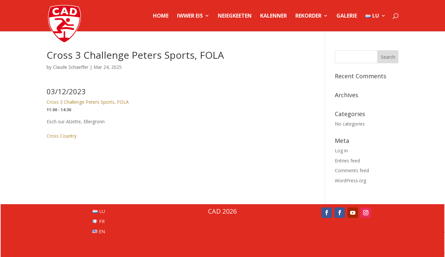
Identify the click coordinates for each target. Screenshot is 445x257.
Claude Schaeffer (70, 67)
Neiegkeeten (235, 16)
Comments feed (352, 170)
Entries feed (347, 161)
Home (161, 16)
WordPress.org (350, 180)
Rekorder (308, 16)
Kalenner (273, 16)
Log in (341, 150)
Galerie (346, 16)
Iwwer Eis (190, 16)
